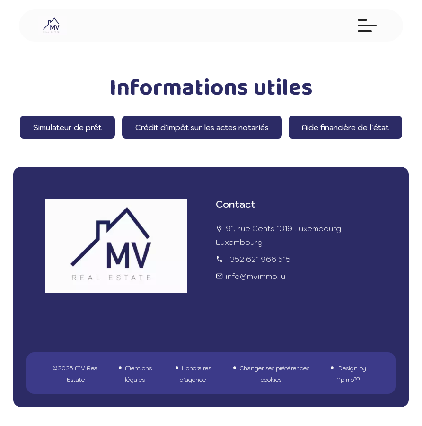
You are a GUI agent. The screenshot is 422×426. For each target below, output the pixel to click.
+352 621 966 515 (258, 259)
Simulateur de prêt (67, 127)
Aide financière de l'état (345, 127)
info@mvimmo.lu (255, 276)
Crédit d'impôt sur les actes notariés (202, 127)
